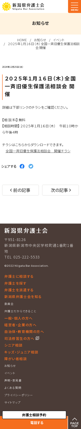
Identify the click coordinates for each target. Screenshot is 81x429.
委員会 (9, 304)
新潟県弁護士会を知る (23, 296)
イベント (59, 40)
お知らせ (40, 40)
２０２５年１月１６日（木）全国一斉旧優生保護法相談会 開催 (44, 45)
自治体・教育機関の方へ (24, 331)
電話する (36, 422)
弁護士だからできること (20, 311)
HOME (22, 40)
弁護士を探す (15, 283)
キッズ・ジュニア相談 (21, 352)
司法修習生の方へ (20, 338)
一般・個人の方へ (18, 318)
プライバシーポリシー (18, 395)
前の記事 (21, 190)
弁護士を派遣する (19, 289)
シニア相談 (13, 345)
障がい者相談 (15, 358)
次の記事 (59, 190)
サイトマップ (12, 402)
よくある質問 (12, 388)
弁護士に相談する (19, 276)
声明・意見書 (13, 380)
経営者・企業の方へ (20, 324)
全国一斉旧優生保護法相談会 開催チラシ (38, 150)
